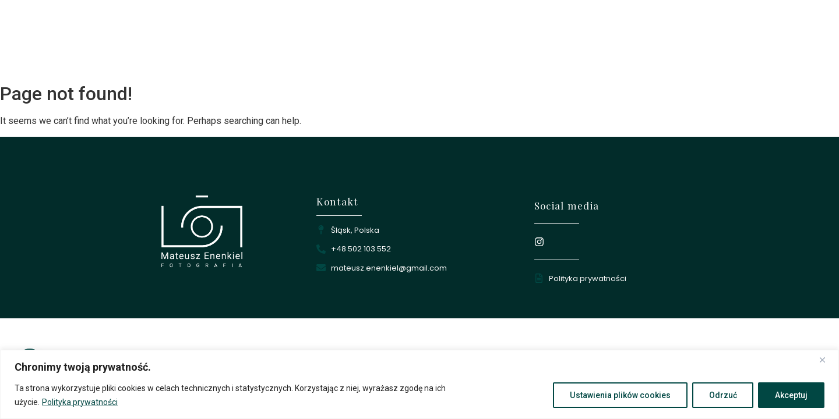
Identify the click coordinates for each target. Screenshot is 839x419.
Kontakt (643, 44)
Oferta (590, 44)
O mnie (478, 44)
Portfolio (535, 44)
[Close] (827, 360)
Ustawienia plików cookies (620, 395)
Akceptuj (791, 395)
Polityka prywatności (80, 402)
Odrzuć (722, 395)
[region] (419, 384)
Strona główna (409, 44)
